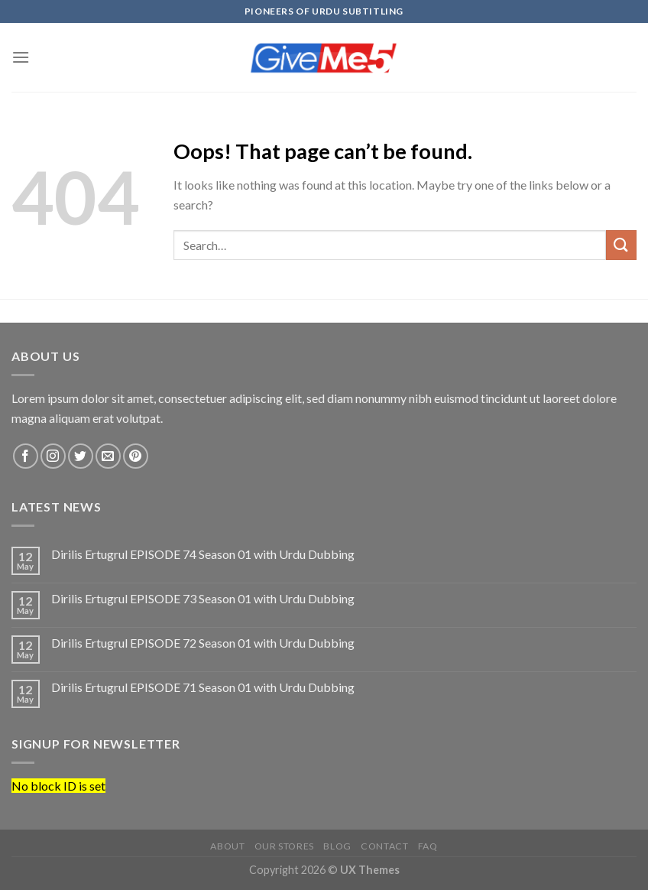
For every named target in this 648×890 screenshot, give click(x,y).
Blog (337, 846)
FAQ (428, 846)
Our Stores (284, 846)
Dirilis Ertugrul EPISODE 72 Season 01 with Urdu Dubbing (203, 642)
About (227, 846)
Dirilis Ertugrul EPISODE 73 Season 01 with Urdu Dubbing (203, 598)
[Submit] (621, 245)
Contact (384, 846)
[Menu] (20, 57)
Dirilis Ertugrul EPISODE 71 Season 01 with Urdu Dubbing (203, 687)
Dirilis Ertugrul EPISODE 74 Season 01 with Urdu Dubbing (203, 554)
